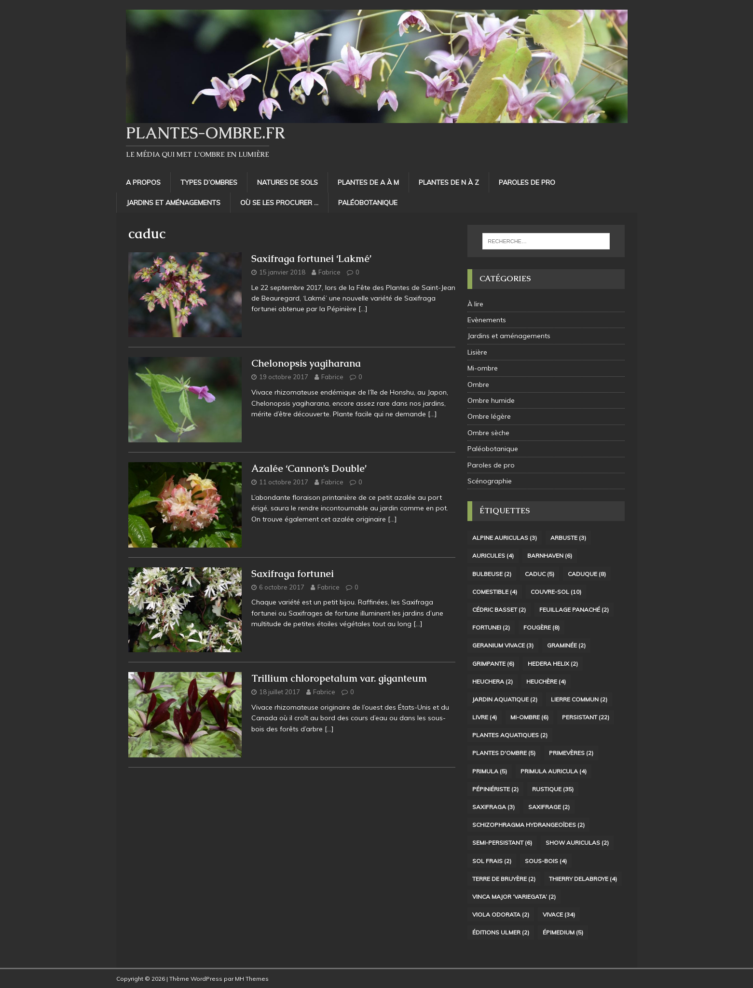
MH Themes (252, 978)
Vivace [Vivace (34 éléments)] (559, 914)
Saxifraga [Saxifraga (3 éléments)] (493, 806)
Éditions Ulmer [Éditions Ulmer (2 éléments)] (500, 932)
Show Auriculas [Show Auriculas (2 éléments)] (577, 842)
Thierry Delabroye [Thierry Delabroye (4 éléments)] (583, 878)
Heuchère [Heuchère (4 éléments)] (546, 681)
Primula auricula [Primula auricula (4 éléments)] (553, 771)
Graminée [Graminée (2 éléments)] (566, 645)
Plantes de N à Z (449, 182)
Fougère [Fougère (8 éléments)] (541, 627)
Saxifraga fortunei (292, 573)
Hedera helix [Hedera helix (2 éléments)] (553, 663)
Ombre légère (489, 416)
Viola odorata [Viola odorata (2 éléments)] (500, 914)
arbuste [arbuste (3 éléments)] (568, 537)
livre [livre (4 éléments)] (484, 717)
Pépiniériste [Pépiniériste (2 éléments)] (495, 789)
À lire (475, 304)
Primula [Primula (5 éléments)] (489, 771)
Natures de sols (287, 182)
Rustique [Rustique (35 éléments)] (553, 789)
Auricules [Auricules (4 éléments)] (493, 555)
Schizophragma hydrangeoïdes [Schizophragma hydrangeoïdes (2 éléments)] (528, 824)
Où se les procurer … (279, 202)
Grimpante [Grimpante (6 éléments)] (493, 663)
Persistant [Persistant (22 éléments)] (585, 717)
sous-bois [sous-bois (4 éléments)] (546, 860)
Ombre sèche (488, 432)
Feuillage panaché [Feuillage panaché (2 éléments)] (574, 609)
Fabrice (329, 272)
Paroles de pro (527, 182)
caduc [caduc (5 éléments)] (539, 573)
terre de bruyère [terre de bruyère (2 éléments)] (503, 878)
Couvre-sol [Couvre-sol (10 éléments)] (556, 591)
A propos (143, 182)
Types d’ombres (208, 182)
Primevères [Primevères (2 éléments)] (571, 752)
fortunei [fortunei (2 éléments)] (491, 627)
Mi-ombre (482, 368)
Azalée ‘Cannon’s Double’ (309, 468)
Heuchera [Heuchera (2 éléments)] (492, 681)
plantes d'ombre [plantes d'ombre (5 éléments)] (503, 752)
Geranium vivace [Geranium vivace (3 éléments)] (503, 645)
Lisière (477, 352)
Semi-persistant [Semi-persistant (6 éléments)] (502, 842)
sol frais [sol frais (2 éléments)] (491, 860)
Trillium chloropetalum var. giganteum (339, 678)
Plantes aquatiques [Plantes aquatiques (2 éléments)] (510, 735)
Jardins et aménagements (173, 202)
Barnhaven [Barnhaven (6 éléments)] (549, 555)
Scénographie (489, 481)
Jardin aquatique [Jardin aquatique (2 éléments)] (504, 699)
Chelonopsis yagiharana (306, 363)
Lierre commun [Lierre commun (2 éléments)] (579, 699)
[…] (363, 308)
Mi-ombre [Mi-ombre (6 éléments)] (529, 717)
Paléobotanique (367, 202)
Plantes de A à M (368, 182)
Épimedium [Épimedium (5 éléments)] (563, 932)
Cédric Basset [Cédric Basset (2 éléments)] (499, 609)
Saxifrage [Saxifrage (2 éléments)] (549, 806)
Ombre (478, 384)
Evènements (486, 320)
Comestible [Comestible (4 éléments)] (494, 591)
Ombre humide (491, 400)
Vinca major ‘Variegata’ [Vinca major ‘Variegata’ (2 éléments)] (514, 896)
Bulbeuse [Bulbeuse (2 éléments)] (491, 573)
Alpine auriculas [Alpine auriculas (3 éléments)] (504, 537)
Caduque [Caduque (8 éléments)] (587, 573)
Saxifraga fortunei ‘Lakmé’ (311, 258)
